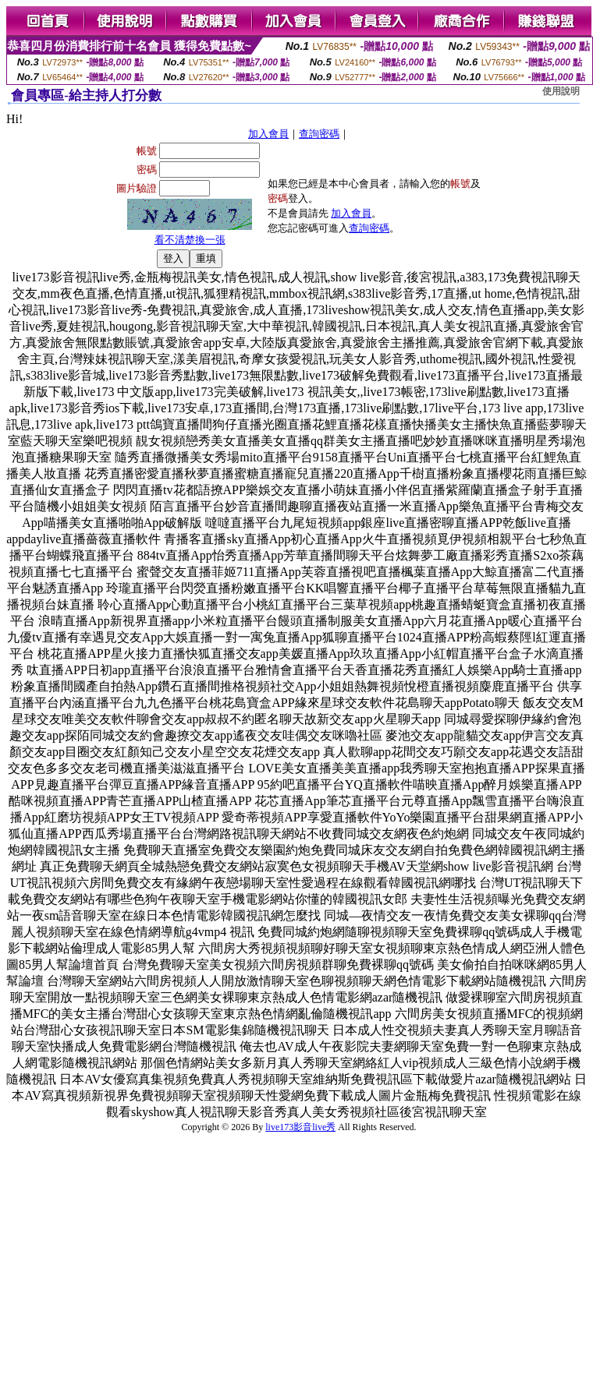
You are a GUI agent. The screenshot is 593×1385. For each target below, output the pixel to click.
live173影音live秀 (300, 1127)
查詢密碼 (319, 134)
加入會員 (268, 134)
